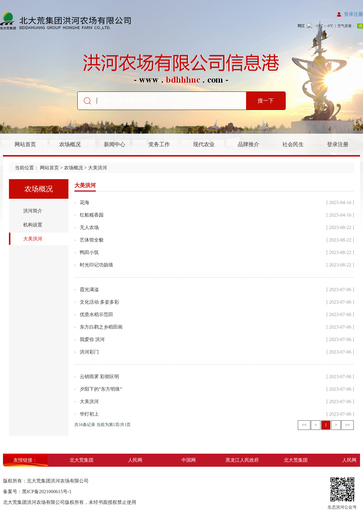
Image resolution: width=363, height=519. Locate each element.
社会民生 (293, 144)
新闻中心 (114, 144)
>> (347, 425)
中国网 (190, 460)
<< (304, 425)
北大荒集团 (83, 460)
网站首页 (25, 144)
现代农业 (204, 144)
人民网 (136, 460)
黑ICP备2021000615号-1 (46, 491)
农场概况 (70, 144)
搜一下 (266, 101)
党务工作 (159, 144)
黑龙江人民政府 (243, 460)
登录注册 (353, 14)
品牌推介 (248, 144)
